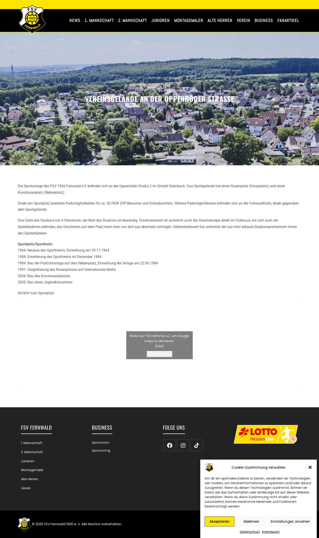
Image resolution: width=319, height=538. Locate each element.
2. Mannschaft (32, 452)
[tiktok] (197, 445)
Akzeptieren (220, 525)
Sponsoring (101, 450)
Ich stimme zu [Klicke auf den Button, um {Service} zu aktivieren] (159, 354)
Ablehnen (251, 525)
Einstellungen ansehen (290, 525)
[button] (310, 471)
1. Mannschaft (31, 443)
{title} (159, 346)
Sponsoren (100, 442)
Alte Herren (29, 479)
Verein (26, 488)
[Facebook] (169, 445)
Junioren (27, 461)
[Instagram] (183, 445)
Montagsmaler (32, 470)
